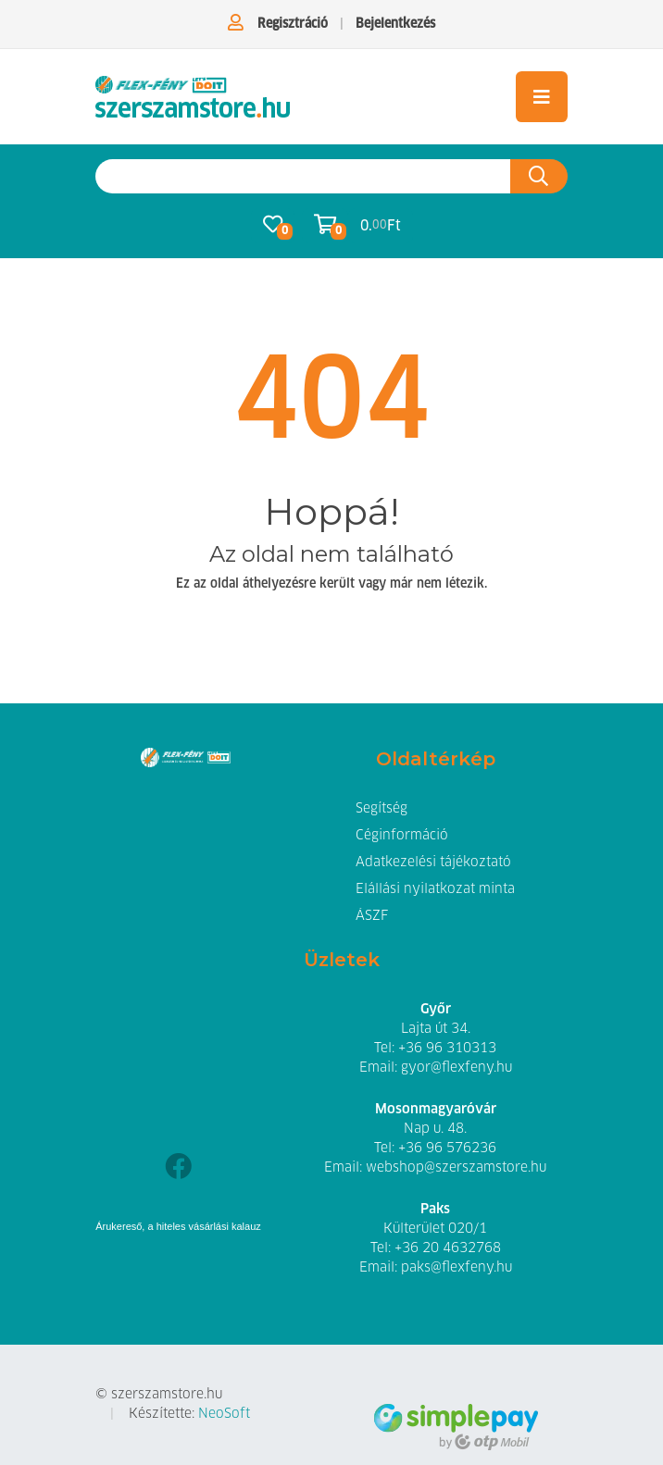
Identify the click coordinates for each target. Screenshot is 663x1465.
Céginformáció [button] (402, 835)
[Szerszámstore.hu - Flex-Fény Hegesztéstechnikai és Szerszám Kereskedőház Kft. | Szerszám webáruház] (192, 96)
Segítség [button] (381, 808)
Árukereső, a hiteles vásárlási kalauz (178, 1226)
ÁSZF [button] (372, 916)
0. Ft (380, 225)
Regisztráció (292, 24)
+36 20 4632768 (447, 1248)
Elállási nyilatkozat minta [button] (435, 889)
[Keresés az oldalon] (303, 176)
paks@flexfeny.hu (456, 1267)
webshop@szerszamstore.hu (456, 1167)
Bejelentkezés (395, 24)
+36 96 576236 (447, 1148)
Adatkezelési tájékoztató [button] (433, 862)
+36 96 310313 (447, 1048)
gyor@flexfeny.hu (456, 1068)
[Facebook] (178, 1168)
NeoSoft (224, 1414)
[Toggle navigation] (542, 96)
